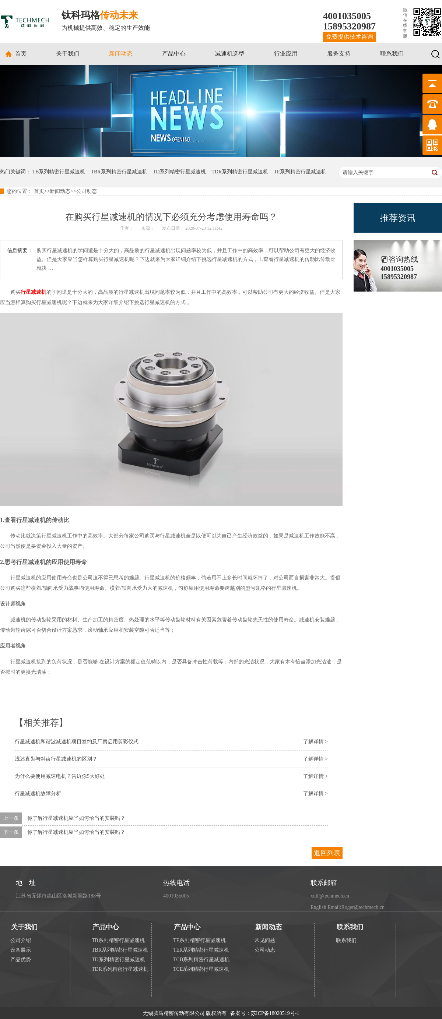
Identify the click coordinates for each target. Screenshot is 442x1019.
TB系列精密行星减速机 (58, 171)
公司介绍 (20, 940)
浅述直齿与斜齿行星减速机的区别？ (56, 759)
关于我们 (68, 53)
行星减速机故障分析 (38, 793)
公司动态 (86, 191)
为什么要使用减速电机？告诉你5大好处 (60, 776)
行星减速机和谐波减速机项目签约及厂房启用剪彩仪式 (76, 741)
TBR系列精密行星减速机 (119, 171)
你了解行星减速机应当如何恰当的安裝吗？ (76, 818)
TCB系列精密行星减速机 (201, 959)
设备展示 (20, 950)
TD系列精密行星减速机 (179, 171)
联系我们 (392, 53)
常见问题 (265, 940)
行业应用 (286, 53)
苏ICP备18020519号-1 (275, 1013)
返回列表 (327, 853)
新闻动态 (121, 53)
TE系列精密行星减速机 (300, 171)
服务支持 (339, 53)
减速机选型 (230, 53)
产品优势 (20, 959)
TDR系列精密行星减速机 (239, 171)
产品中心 (174, 53)
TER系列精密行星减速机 (201, 950)
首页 (21, 53)
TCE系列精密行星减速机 (201, 969)
